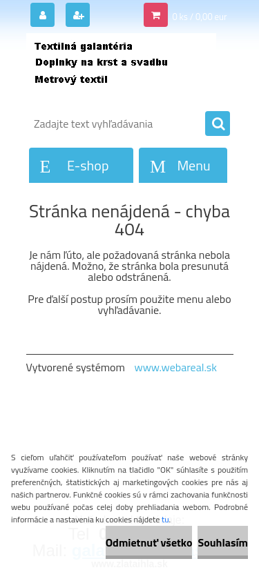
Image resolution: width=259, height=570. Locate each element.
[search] (217, 124)
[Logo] (121, 67)
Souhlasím (223, 542)
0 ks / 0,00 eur (199, 16)
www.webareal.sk (175, 367)
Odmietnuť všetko (149, 542)
